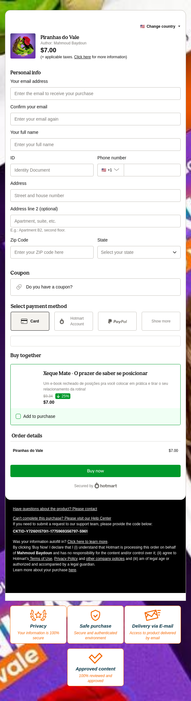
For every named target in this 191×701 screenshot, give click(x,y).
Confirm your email (28, 106)
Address (18, 183)
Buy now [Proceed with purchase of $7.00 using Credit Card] (95, 471)
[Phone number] (152, 170)
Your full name (24, 132)
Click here (82, 57)
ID (12, 157)
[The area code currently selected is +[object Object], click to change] (110, 170)
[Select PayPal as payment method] (117, 321)
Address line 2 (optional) (34, 208)
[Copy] (50, 531)
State (102, 239)
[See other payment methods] (161, 321)
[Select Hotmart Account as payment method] (74, 321)
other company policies (105, 558)
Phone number (111, 157)
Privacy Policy (66, 558)
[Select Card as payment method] (30, 321)
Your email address (29, 81)
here (72, 570)
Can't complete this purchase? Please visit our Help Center (62, 518)
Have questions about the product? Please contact (55, 509)
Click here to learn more (87, 541)
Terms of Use (40, 558)
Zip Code (19, 239)
